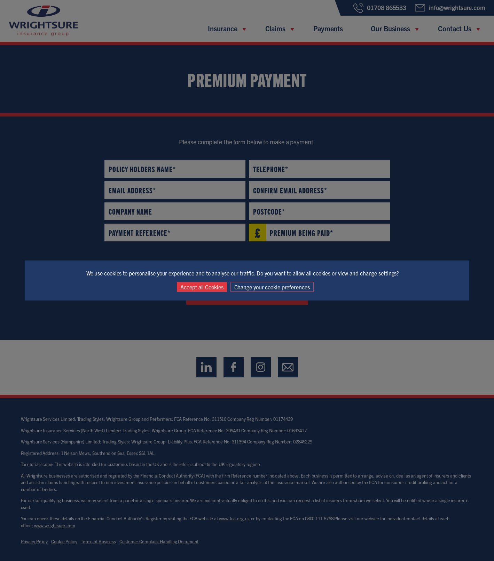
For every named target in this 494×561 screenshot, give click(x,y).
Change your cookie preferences (272, 286)
